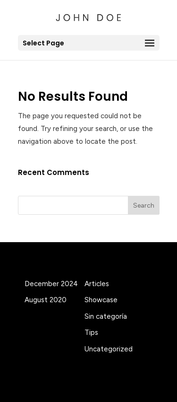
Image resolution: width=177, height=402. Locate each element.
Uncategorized (108, 349)
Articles (96, 284)
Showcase (101, 300)
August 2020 (46, 300)
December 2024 (51, 284)
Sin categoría (105, 316)
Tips (91, 332)
